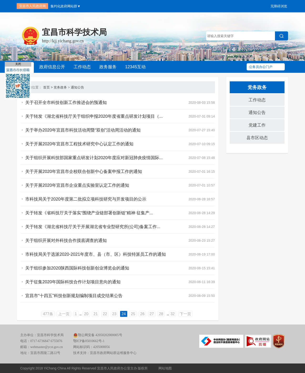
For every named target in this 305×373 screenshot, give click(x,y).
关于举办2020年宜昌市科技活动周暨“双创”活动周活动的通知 (83, 130)
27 (152, 314)
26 (142, 314)
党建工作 (257, 125)
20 (86, 314)
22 (105, 314)
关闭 (18, 64)
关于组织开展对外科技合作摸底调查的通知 (66, 240)
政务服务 (108, 66)
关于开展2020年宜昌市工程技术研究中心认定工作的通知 (79, 144)
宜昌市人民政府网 (32, 6)
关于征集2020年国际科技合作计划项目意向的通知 (73, 282)
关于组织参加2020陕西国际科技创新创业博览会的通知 (77, 268)
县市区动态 (257, 137)
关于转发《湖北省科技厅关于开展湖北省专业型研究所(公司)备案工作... (92, 226)
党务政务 (60, 87)
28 (161, 314)
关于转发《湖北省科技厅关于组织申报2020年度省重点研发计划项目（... (94, 116)
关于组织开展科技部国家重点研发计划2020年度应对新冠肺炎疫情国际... (94, 157)
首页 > (48, 87)
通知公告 (77, 87)
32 (172, 314)
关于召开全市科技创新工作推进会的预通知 (66, 102)
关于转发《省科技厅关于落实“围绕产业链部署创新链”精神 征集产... (89, 213)
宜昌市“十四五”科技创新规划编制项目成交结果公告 (73, 295)
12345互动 (135, 66)
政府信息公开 (52, 66)
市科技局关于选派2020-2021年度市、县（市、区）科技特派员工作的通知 (95, 254)
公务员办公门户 (260, 67)
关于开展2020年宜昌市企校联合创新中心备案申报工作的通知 (83, 171)
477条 (48, 314)
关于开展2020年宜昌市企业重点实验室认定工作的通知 (77, 185)
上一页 (64, 314)
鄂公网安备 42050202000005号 (97, 335)
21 (95, 314)
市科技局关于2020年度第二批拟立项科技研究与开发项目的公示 (85, 199)
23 (114, 314)
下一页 (185, 314)
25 (133, 314)
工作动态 (82, 66)
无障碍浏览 (278, 6)
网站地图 (165, 368)
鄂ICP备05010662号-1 (88, 341)
